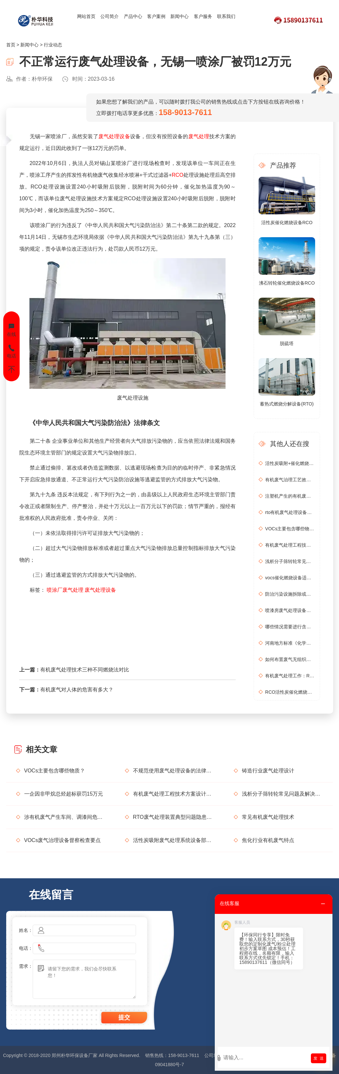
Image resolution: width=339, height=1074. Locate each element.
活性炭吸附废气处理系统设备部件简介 (173, 840)
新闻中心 (179, 16)
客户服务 (203, 16)
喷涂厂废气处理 (65, 590)
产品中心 (133, 16)
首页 (10, 44)
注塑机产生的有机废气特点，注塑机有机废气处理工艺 (290, 496)
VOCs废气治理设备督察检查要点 (62, 840)
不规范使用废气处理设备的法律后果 (173, 770)
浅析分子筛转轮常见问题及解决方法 (290, 561)
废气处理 (199, 136)
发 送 (319, 1058)
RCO (177, 175)
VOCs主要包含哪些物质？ (290, 528)
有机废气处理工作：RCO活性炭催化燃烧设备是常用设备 (290, 675)
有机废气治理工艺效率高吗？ (290, 479)
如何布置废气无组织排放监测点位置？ (290, 659)
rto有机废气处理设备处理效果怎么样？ (290, 512)
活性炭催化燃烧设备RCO (287, 222)
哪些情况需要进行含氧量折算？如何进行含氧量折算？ (290, 626)
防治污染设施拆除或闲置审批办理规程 (290, 594)
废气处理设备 (114, 136)
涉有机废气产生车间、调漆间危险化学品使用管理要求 (64, 817)
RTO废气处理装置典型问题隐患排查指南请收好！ (173, 817)
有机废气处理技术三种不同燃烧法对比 (84, 669)
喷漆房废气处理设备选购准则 (290, 610)
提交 (124, 1017)
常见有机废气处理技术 (268, 817)
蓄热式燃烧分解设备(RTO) (287, 403)
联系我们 (226, 16)
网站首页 (86, 16)
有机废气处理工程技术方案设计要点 (290, 545)
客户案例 (156, 16)
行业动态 (53, 44)
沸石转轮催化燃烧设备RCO (287, 283)
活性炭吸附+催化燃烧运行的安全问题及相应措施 (290, 463)
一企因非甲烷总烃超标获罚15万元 (63, 794)
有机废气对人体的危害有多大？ (76, 689)
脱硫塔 (287, 343)
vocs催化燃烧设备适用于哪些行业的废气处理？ (290, 577)
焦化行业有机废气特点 (268, 840)
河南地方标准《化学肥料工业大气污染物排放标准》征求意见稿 (290, 643)
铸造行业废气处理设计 (268, 770)
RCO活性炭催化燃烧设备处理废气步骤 (290, 692)
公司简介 (109, 16)
